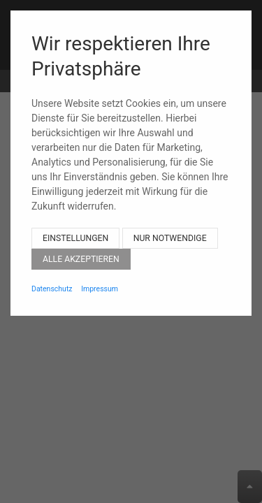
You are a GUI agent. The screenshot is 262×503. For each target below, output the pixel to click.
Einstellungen (75, 226)
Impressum (99, 277)
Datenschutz (52, 277)
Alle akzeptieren (81, 247)
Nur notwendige (170, 226)
